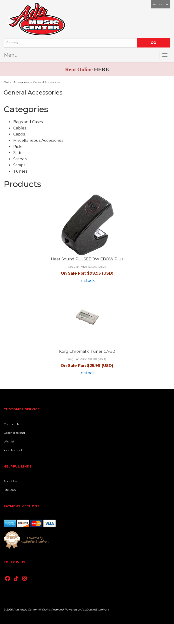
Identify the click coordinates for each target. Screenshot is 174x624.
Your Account (13, 450)
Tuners (20, 171)
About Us (10, 481)
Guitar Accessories (16, 82)
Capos (19, 134)
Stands (20, 159)
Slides (18, 152)
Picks (18, 146)
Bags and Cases (28, 122)
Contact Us (11, 424)
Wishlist (9, 441)
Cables (19, 128)
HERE (101, 69)
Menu (11, 55)
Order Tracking (14, 432)
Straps (19, 165)
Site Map (10, 490)
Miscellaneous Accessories (38, 140)
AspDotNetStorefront (95, 609)
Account (160, 4)
